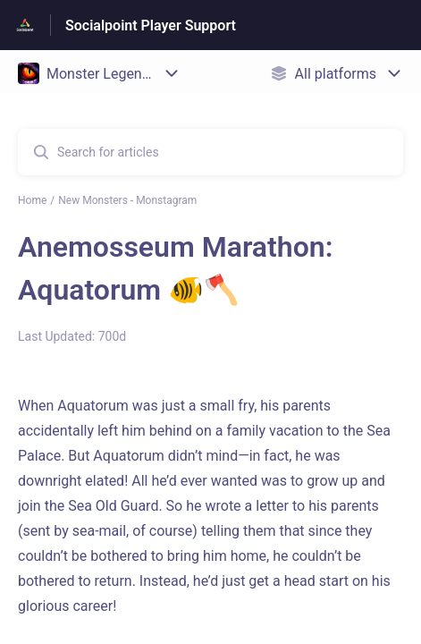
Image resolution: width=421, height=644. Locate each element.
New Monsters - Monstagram (127, 200)
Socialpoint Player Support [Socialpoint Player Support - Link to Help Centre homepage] (150, 25)
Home (32, 200)
